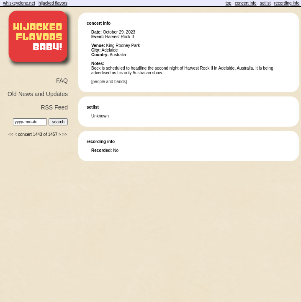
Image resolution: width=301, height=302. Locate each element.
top (229, 3)
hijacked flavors (53, 3)
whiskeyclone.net (19, 3)
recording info (287, 3)
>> (64, 134)
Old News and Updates (38, 94)
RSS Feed (54, 107)
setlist (265, 3)
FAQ (62, 80)
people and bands (109, 81)
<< (10, 134)
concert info (246, 3)
